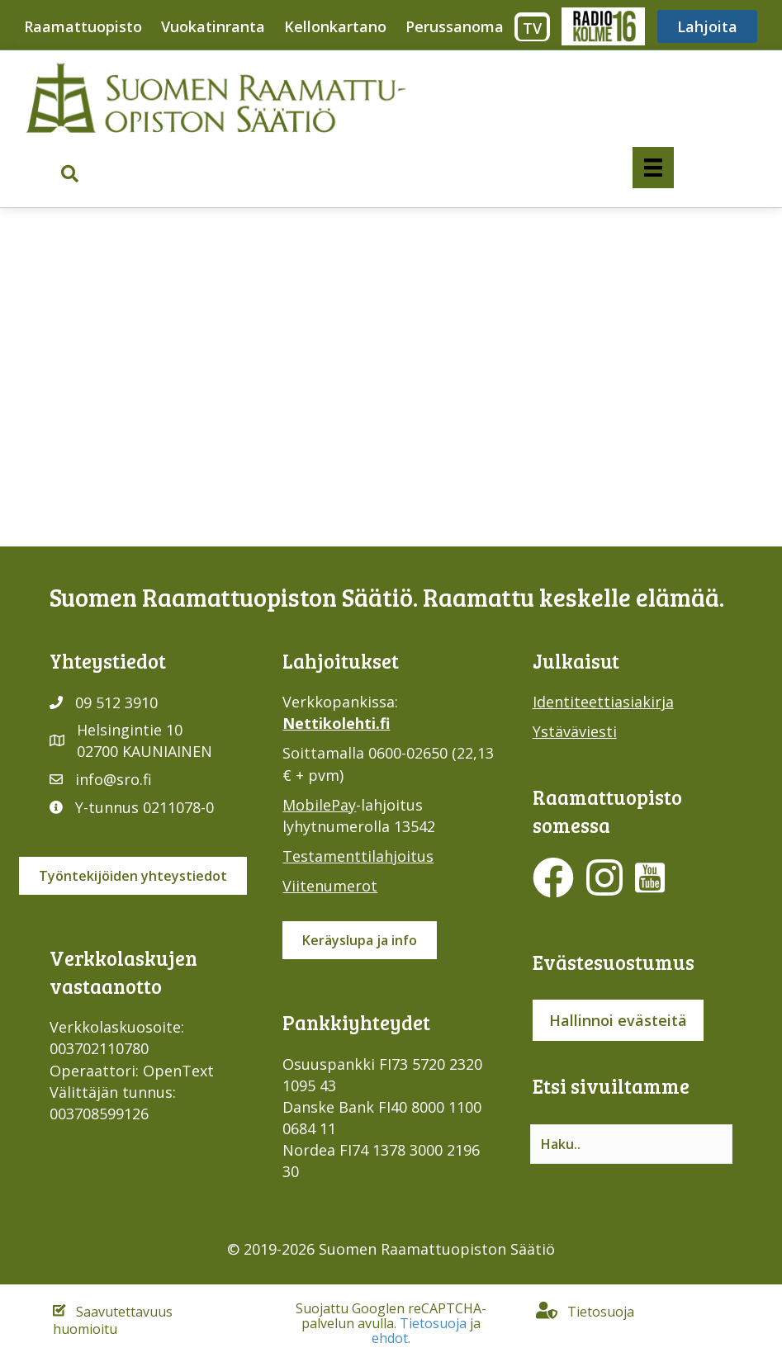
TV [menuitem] (532, 28)
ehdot (390, 1338)
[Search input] (631, 1144)
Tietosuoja (433, 1323)
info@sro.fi (113, 779)
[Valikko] (653, 167)
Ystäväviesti (575, 731)
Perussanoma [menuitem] (454, 26)
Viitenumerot (329, 886)
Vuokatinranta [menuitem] (213, 26)
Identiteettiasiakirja (603, 702)
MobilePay (319, 805)
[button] (69, 174)
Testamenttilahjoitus (358, 856)
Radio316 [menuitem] (602, 26)
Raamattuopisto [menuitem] (83, 26)
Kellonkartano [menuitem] (335, 26)
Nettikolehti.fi (336, 723)
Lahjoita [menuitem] (707, 26)
